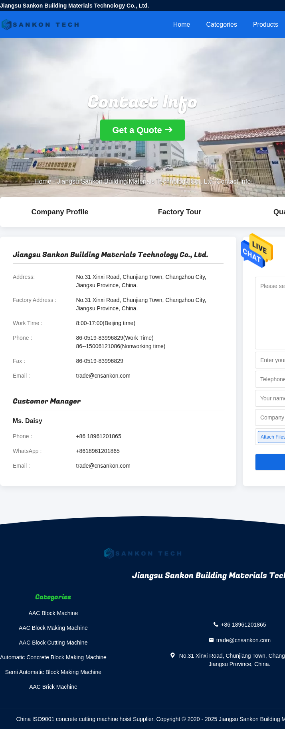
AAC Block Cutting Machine (53, 642)
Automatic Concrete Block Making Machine (53, 657)
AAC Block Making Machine (53, 628)
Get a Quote (137, 130)
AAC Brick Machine (53, 687)
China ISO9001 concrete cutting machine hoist (73, 719)
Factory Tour (180, 212)
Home (181, 24)
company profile (59, 212)
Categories (221, 24)
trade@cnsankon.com (103, 375)
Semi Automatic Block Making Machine (53, 672)
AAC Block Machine (53, 613)
